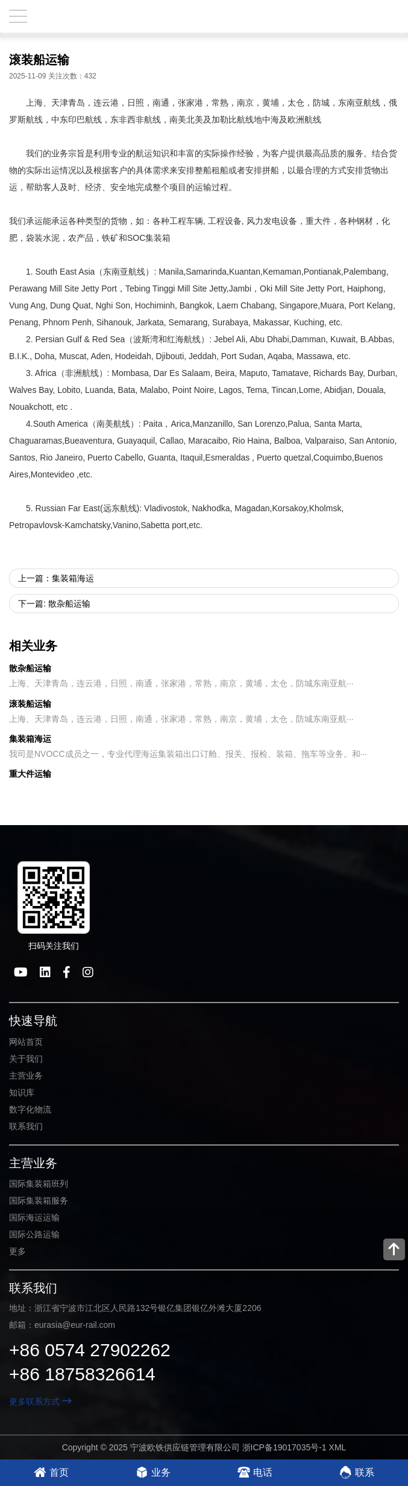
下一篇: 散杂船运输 (54, 603)
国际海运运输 (34, 1217)
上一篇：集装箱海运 (56, 578)
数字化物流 (30, 1109)
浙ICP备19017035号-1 (284, 1447)
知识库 (21, 1092)
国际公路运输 (34, 1234)
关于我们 (26, 1058)
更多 (17, 1251)
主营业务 (26, 1075)
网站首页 (26, 1042)
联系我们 (26, 1126)
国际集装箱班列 (38, 1183)
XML (338, 1447)
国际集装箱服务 (38, 1200)
